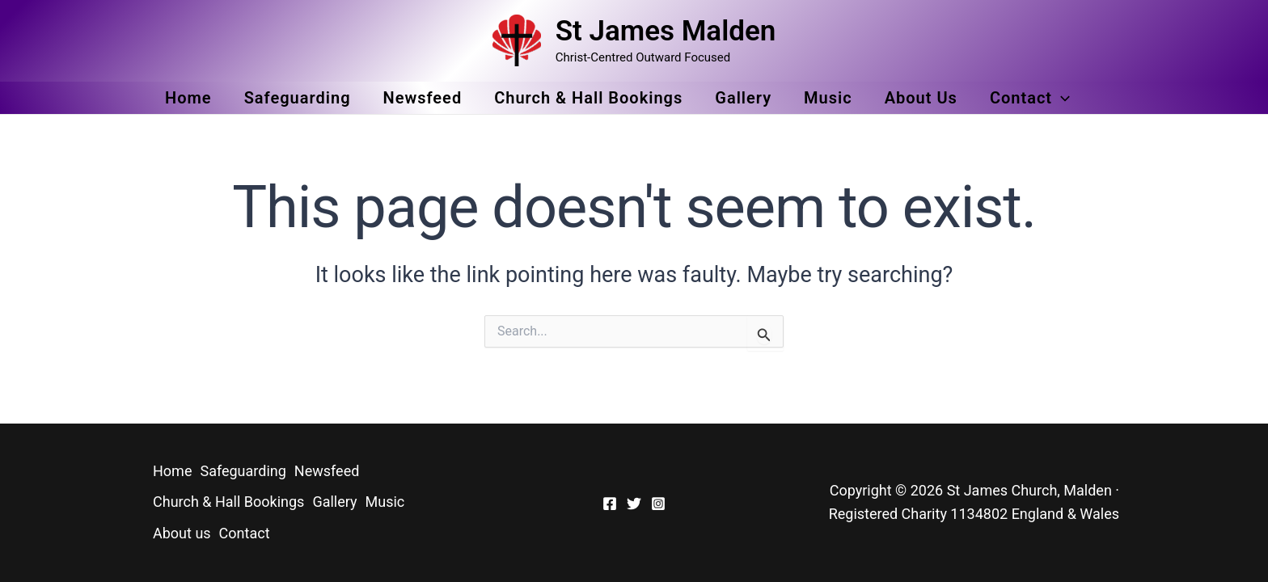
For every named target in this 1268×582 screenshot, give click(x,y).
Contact (1030, 98)
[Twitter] (634, 503)
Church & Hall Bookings (588, 98)
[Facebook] (609, 503)
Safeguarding (297, 98)
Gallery (743, 98)
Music (828, 98)
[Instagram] (658, 503)
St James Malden (666, 31)
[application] (1061, 98)
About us (921, 98)
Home (188, 98)
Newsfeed (423, 98)
